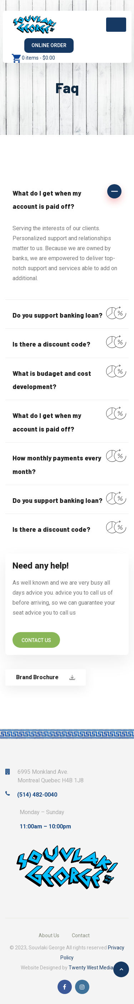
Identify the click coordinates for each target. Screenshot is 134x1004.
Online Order (48, 45)
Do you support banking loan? (58, 315)
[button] (67, 199)
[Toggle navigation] (116, 24)
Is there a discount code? (51, 344)
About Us (49, 935)
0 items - (38, 58)
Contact (81, 935)
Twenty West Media (91, 967)
